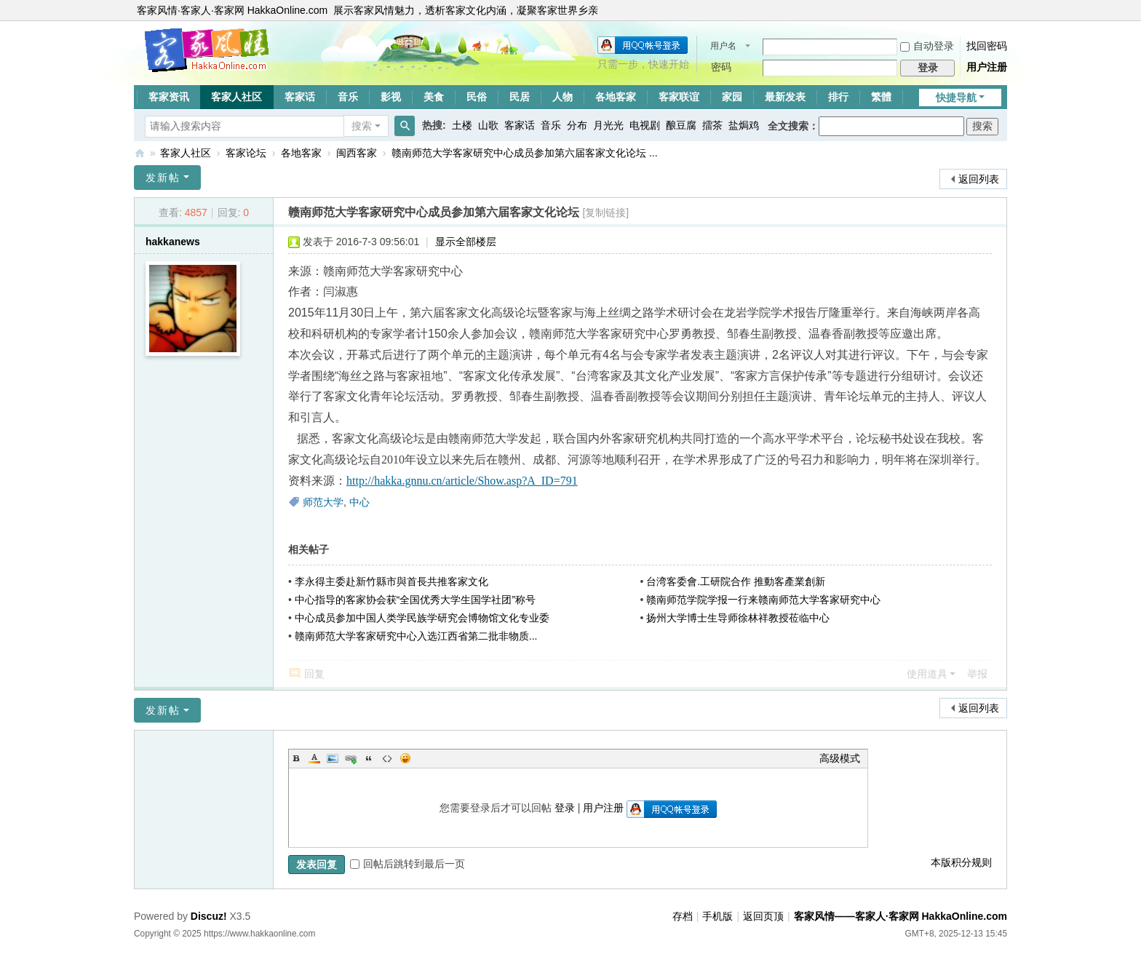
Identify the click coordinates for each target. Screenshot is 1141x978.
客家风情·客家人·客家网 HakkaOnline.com (232, 10)
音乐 (348, 97)
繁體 (881, 97)
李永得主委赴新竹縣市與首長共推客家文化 (391, 581)
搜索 (361, 126)
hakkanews (173, 241)
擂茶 (712, 125)
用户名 (723, 46)
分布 (577, 125)
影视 (391, 97)
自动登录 (927, 46)
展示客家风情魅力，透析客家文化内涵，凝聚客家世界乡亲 (465, 10)
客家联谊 (679, 97)
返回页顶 (763, 916)
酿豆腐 (681, 125)
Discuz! (209, 916)
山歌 (488, 125)
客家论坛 (246, 153)
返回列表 (978, 179)
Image (332, 758)
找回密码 (986, 46)
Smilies (405, 758)
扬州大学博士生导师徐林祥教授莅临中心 (738, 618)
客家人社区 (236, 97)
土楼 (462, 125)
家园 (732, 97)
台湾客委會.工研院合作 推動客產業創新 (735, 581)
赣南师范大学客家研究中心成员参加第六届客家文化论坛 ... (524, 153)
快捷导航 (956, 97)
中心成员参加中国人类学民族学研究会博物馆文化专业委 (422, 618)
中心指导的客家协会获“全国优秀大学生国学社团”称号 (415, 599)
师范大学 (323, 502)
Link (350, 758)
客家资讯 (168, 97)
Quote (369, 758)
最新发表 (785, 97)
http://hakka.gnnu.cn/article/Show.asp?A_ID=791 (462, 480)
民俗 (476, 97)
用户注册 (986, 67)
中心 (359, 502)
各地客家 (615, 97)
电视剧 (644, 125)
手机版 (717, 916)
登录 (564, 808)
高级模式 (839, 758)
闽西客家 (356, 153)
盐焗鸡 (743, 125)
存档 (682, 916)
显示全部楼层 (465, 241)
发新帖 (163, 177)
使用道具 (927, 674)
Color (314, 758)
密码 (721, 67)
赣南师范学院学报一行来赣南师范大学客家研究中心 (763, 599)
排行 (838, 97)
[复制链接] (605, 212)
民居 (519, 97)
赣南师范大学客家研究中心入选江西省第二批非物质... (416, 636)
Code (387, 758)
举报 (977, 674)
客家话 (300, 97)
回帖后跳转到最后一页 (407, 864)
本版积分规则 (961, 862)
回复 (314, 674)
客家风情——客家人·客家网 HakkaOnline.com (140, 153)
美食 (434, 97)
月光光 (608, 125)
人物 (562, 97)
